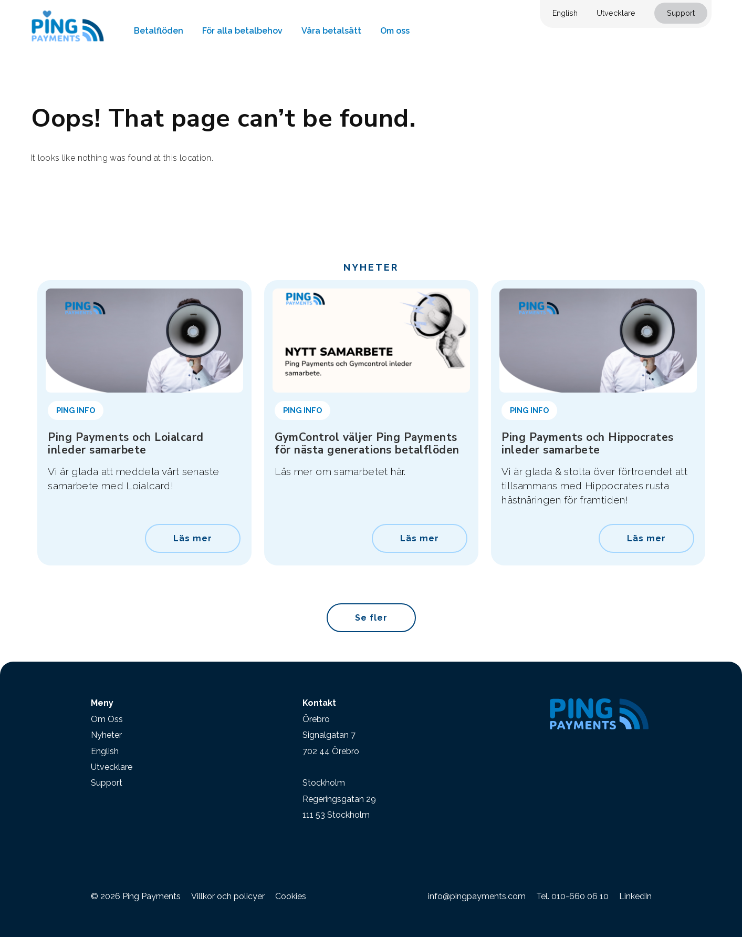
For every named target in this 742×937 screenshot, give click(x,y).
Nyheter (106, 735)
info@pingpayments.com (477, 896)
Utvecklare (616, 12)
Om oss (395, 31)
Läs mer (192, 538)
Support (681, 12)
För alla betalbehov (242, 31)
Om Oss (107, 719)
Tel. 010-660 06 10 (572, 896)
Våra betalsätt (331, 31)
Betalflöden (158, 31)
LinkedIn (635, 896)
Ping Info (75, 410)
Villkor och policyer (228, 896)
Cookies (290, 896)
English (565, 12)
